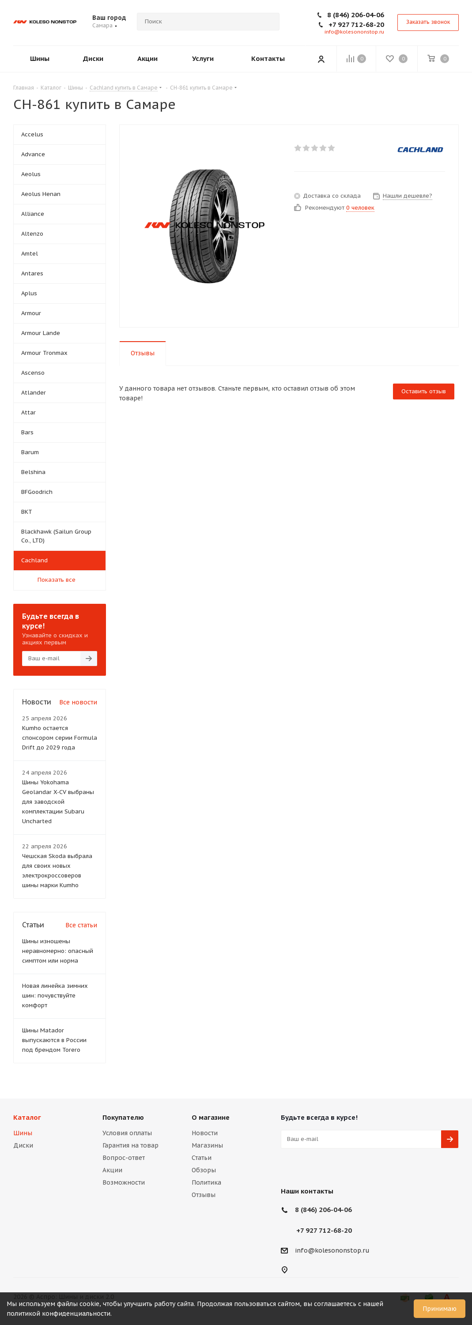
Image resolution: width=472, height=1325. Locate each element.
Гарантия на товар (130, 1145)
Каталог (27, 1117)
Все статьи (81, 925)
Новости (205, 1133)
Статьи (201, 1158)
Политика (206, 1182)
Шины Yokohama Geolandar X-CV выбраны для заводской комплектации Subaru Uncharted (58, 802)
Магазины (207, 1145)
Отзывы (203, 1195)
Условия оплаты (127, 1133)
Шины (22, 1133)
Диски (23, 1145)
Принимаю (440, 1309)
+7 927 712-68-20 (356, 24)
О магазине (211, 1117)
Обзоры (204, 1170)
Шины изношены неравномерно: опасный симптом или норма (57, 950)
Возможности (123, 1182)
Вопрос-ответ (123, 1158)
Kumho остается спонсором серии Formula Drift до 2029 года (59, 737)
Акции (112, 1170)
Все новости (78, 702)
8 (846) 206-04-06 (355, 15)
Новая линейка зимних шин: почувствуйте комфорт (55, 995)
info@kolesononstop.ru (354, 32)
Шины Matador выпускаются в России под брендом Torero (54, 1040)
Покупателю (123, 1117)
